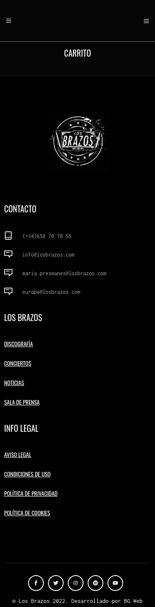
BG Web (133, 600)
